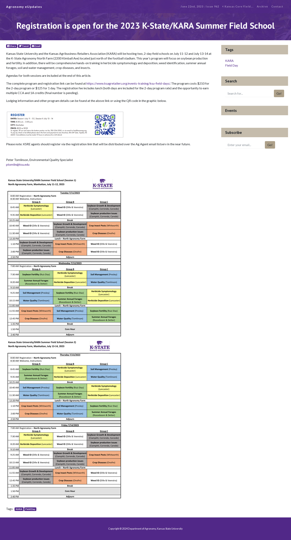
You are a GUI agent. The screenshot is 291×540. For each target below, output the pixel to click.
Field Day (30, 509)
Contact (277, 6)
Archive (262, 6)
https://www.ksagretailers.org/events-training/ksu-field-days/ (128, 83)
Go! (279, 93)
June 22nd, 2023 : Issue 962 (200, 6)
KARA (19, 509)
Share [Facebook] (11, 46)
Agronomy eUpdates (24, 6)
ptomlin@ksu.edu (17, 164)
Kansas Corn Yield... (237, 6)
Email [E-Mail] (36, 46)
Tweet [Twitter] (24, 46)
